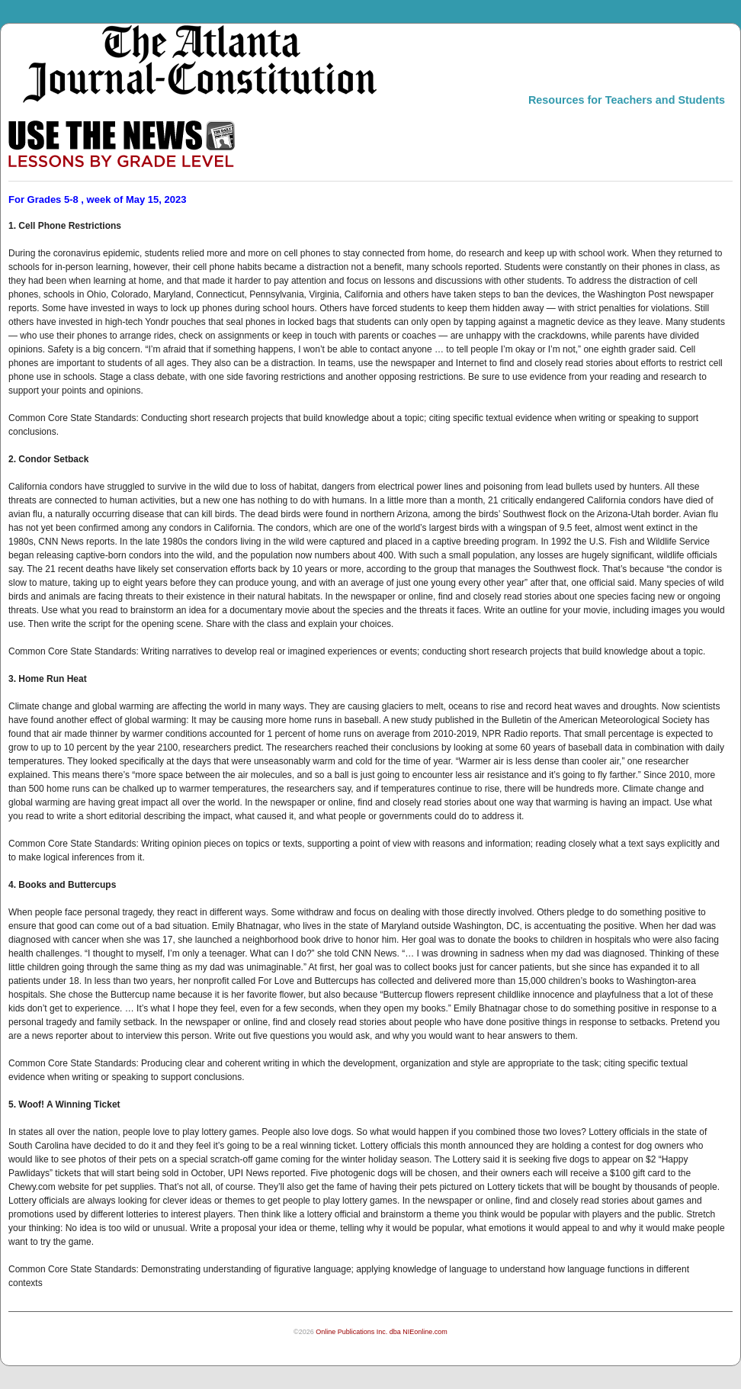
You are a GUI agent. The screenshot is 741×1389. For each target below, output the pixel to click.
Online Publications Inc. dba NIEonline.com (381, 1332)
